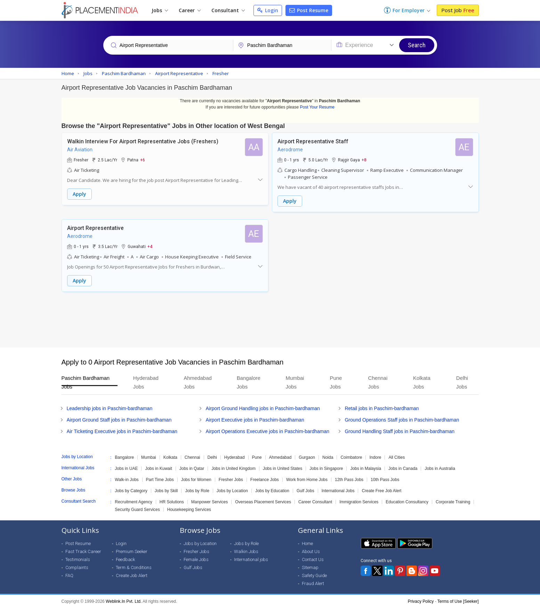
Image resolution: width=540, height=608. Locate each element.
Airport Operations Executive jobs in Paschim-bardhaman (267, 431)
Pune (257, 457)
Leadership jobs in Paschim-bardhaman (110, 408)
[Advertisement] (270, 319)
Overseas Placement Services (263, 502)
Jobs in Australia (440, 468)
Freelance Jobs (264, 480)
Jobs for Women (196, 480)
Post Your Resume (317, 107)
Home (307, 543)
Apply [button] (79, 194)
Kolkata (170, 457)
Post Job (457, 10)
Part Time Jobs (160, 480)
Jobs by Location (232, 491)
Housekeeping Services (189, 509)
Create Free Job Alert (381, 491)
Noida (327, 457)
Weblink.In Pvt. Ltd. (124, 601)
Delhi (212, 457)
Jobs (160, 10)
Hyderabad (234, 457)
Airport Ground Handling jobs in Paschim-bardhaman (262, 408)
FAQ (69, 575)
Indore (375, 457)
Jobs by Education (272, 491)
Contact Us (313, 559)
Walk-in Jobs (126, 480)
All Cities (396, 457)
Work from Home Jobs (307, 480)
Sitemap (310, 567)
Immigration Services (358, 502)
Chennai (192, 457)
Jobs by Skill (166, 491)
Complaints (76, 567)
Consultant (228, 10)
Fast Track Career (83, 551)
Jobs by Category (131, 491)
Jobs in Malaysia (365, 468)
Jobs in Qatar (191, 468)
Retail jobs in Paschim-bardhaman (382, 408)
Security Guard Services (137, 509)
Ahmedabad (280, 457)
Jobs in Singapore (326, 468)
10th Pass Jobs (385, 480)
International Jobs (338, 491)
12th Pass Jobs (349, 480)
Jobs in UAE (126, 468)
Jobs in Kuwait (158, 468)
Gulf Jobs (305, 491)
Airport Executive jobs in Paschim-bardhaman (254, 420)
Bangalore (124, 457)
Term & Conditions (134, 567)
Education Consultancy (407, 502)
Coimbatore (351, 457)
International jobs (251, 559)
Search (417, 45)
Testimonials (77, 559)
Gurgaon (307, 457)
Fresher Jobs (231, 480)
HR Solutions (172, 502)
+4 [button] (149, 246)
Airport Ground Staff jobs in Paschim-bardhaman (119, 420)
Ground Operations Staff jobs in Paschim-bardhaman (402, 420)
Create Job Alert (131, 575)
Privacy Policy (421, 601)
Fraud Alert (313, 583)
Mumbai (148, 457)
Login (267, 10)
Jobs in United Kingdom (233, 468)
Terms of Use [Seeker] (458, 601)
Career (190, 10)
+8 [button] (364, 159)
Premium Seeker (131, 551)
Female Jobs (196, 559)
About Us (311, 551)
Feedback (125, 559)
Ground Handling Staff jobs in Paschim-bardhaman (399, 431)
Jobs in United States (282, 468)
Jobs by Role (197, 491)
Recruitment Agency (133, 502)
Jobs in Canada (402, 468)
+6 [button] (142, 159)
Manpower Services (209, 502)
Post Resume (308, 10)
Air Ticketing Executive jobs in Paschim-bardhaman (122, 431)
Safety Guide (314, 575)
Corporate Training (453, 502)
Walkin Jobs (246, 551)
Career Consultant (315, 502)
